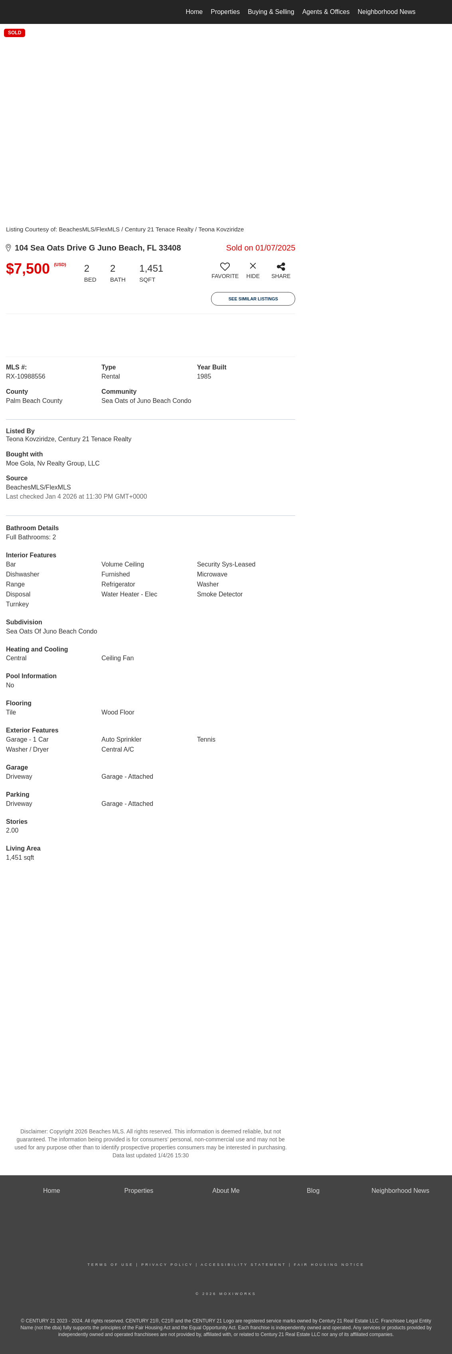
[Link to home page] (37, 12)
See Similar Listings (253, 298)
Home (194, 11)
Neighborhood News (387, 11)
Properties (225, 11)
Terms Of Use (110, 1265)
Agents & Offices (326, 11)
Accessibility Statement (243, 1265)
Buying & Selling (271, 11)
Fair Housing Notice (329, 1265)
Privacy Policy (167, 1265)
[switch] (225, 274)
